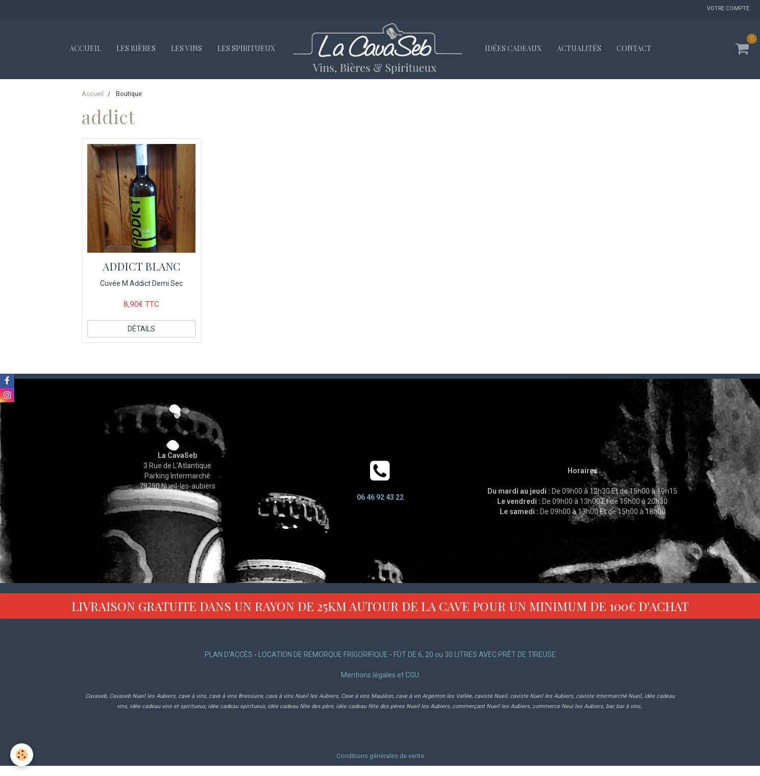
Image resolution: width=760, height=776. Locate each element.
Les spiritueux (246, 48)
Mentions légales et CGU (380, 675)
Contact (634, 48)
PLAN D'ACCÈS (229, 654)
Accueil (85, 48)
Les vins (186, 48)
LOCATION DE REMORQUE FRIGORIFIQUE (323, 654)
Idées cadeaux (513, 48)
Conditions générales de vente (380, 756)
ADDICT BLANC (141, 266)
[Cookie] (21, 754)
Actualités (579, 48)
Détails (141, 329)
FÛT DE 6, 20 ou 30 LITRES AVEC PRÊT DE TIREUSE (475, 654)
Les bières (136, 48)
